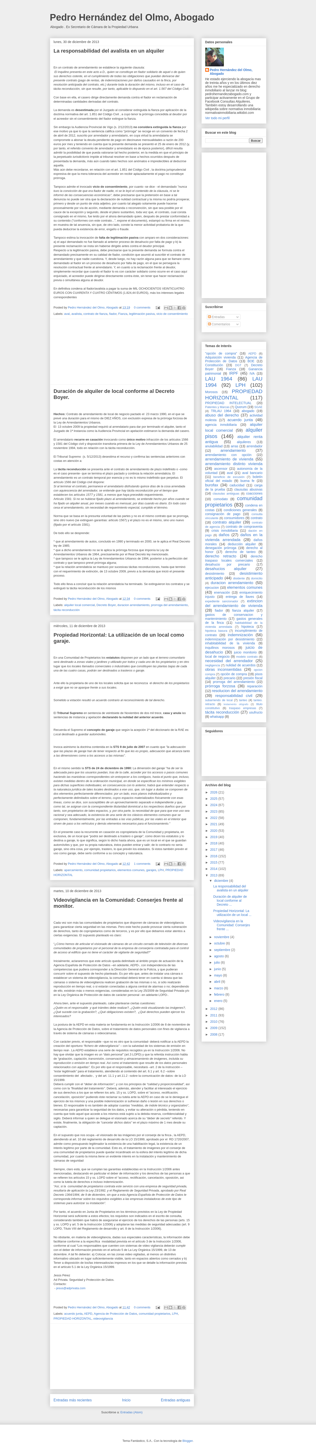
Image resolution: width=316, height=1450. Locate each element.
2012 (214, 1009)
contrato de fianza (95, 314)
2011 (214, 1015)
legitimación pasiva (142, 314)
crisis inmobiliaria (225, 530)
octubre (220, 943)
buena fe (247, 481)
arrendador (255, 446)
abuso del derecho (222, 415)
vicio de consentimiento (172, 314)
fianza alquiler (243, 610)
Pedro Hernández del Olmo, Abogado (132, 17)
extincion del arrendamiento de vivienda (234, 603)
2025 (214, 798)
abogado (248, 411)
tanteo (243, 700)
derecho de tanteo (240, 552)
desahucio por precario (227, 564)
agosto (219, 956)
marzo (219, 988)
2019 (214, 837)
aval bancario (252, 473)
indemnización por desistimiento (229, 639)
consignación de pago (222, 514)
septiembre (222, 950)
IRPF (233, 373)
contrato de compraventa (244, 526)
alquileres (244, 442)
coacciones (254, 493)
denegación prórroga (220, 548)
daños (224, 535)
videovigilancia (103, 1318)
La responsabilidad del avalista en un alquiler (109, 51)
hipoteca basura (216, 630)
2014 (214, 869)
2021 (214, 824)
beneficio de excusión (229, 477)
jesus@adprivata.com (70, 1288)
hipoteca (247, 626)
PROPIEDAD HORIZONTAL (73, 1318)
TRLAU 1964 (221, 411)
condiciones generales (240, 510)
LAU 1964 (218, 379)
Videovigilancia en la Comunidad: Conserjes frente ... (231, 925)
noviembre (222, 937)
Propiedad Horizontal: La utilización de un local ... (232, 913)
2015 (214, 862)
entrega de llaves (240, 597)
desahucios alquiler (226, 569)
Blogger (187, 1441)
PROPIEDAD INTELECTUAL (228, 403)
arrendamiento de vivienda (229, 459)
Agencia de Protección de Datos (115, 1313)
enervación (222, 592)
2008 (214, 1034)
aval (67, 314)
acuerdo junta (73, 1313)
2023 (214, 811)
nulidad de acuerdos (241, 665)
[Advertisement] (122, 352)
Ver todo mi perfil (217, 118)
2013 (214, 875)
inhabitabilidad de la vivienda (230, 643)
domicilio (257, 578)
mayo (218, 975)
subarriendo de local (219, 700)
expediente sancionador (221, 601)
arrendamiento (233, 450)
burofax (211, 485)
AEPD (88, 1313)
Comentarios (219, 324)
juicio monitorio (245, 652)
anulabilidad (214, 446)
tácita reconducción (67, 610)
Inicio (126, 1400)
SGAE (258, 407)
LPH (161, 870)
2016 (214, 856)
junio (218, 969)
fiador (113, 314)
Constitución (214, 365)
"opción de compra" (221, 353)
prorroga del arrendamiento (169, 605)
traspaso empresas (242, 708)
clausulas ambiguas (226, 493)
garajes (151, 870)
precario (230, 678)
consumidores (234, 518)
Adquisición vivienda (220, 357)
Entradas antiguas (175, 1400)
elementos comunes (130, 870)
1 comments (142, 863)
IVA (252, 373)
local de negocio (217, 656)
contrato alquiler (227, 522)
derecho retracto (220, 556)
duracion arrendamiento (133, 605)
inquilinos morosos (220, 648)
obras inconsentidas (223, 669)
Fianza (122, 314)
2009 (214, 1028)
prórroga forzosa (220, 686)
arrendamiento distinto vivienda (234, 464)
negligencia (212, 665)
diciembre (221, 881)
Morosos (211, 392)
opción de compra (234, 674)
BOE (250, 361)
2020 (214, 831)
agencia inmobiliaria (221, 425)
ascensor (220, 468)
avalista (76, 314)
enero (218, 1001)
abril (217, 981)
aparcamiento (73, 870)
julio (217, 962)
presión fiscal (252, 678)
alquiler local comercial (79, 605)
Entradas (216, 317)
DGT (238, 365)
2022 (214, 818)
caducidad (236, 485)
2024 (214, 805)
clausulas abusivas (248, 489)
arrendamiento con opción (228, 455)
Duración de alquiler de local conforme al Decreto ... (230, 900)
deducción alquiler (242, 544)
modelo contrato (247, 656)
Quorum (241, 407)
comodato (220, 499)
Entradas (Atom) (131, 1412)
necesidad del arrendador (229, 661)
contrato (257, 518)
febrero (219, 994)
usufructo (256, 712)
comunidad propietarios (100, 870)
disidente (239, 578)
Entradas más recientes (73, 1400)
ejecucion (212, 587)
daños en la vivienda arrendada (234, 537)
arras (234, 446)
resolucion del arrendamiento (237, 691)
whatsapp (217, 716)
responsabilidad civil (233, 695)
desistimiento (214, 573)
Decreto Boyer (106, 605)
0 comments (142, 307)
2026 (214, 792)
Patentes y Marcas (217, 407)
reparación (254, 686)
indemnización (240, 635)
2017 (214, 849)
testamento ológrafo (236, 704)
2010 (214, 1021)
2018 (214, 843)
